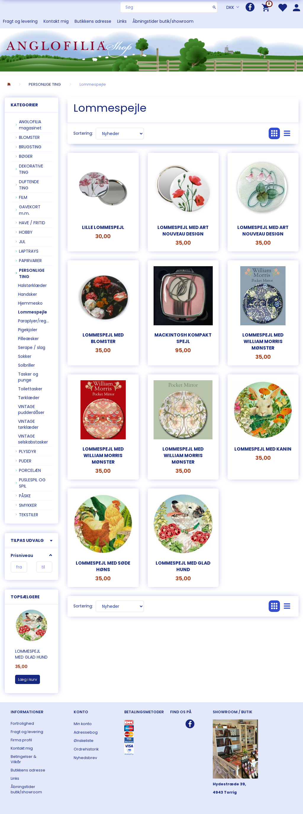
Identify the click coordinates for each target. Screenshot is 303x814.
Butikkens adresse (93, 21)
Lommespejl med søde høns (103, 566)
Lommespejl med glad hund (31, 654)
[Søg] (214, 7)
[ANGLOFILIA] (151, 49)
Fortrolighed (22, 723)
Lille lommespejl (103, 227)
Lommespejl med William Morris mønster (262, 341)
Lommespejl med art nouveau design (183, 230)
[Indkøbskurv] (267, 7)
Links (122, 21)
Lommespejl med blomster (103, 338)
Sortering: (83, 133)
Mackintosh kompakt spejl (183, 338)
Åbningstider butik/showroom (163, 21)
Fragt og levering (20, 21)
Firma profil (21, 739)
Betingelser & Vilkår (23, 759)
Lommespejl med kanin (262, 449)
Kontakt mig (56, 21)
